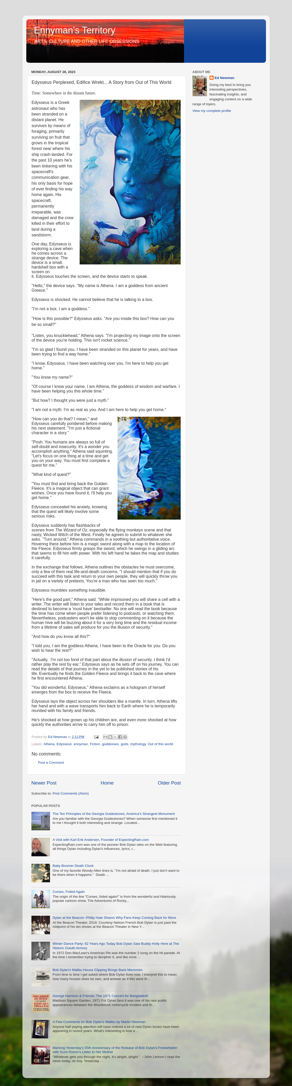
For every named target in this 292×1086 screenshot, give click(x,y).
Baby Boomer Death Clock (73, 866)
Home (107, 783)
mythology (138, 744)
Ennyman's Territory (74, 30)
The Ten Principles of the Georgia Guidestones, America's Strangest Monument (114, 814)
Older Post (169, 783)
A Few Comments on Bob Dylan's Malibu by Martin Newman (99, 1022)
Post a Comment (51, 762)
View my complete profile (212, 111)
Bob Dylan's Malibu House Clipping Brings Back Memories (98, 970)
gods (124, 744)
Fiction (95, 744)
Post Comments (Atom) (71, 793)
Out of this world (160, 744)
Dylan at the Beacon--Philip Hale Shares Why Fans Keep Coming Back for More (114, 918)
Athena (49, 744)
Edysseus (64, 744)
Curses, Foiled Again (69, 892)
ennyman (80, 744)
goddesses (110, 744)
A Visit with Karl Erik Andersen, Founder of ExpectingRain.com (101, 840)
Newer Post (44, 783)
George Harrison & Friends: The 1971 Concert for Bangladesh (100, 996)
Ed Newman (225, 78)
